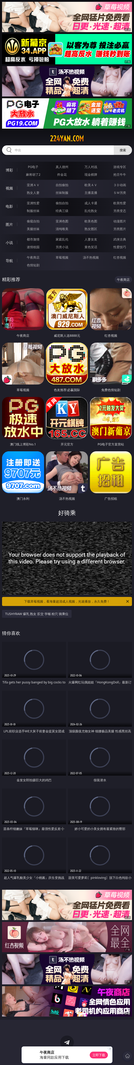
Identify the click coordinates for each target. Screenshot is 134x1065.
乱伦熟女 (90, 211)
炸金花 (62, 174)
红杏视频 (119, 257)
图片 (9, 224)
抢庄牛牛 (119, 174)
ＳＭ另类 (119, 192)
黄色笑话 (90, 247)
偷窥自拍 (33, 221)
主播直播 (90, 192)
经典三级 (62, 211)
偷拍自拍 (62, 203)
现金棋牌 (90, 174)
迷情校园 (33, 247)
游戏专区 (119, 167)
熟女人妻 (33, 192)
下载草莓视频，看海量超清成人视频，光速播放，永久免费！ (77, 601)
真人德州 (62, 167)
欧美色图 (90, 221)
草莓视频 (62, 257)
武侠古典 (119, 239)
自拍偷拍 (62, 185)
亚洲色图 (62, 221)
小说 (9, 242)
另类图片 (119, 229)
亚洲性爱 (33, 203)
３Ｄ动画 (119, 185)
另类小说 (62, 247)
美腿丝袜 (33, 229)
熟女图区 (90, 229)
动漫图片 (119, 221)
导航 (9, 260)
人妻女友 (90, 239)
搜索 (123, 150)
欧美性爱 (119, 203)
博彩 (9, 170)
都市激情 (33, 239)
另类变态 (119, 211)
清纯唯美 (62, 229)
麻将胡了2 (33, 174)
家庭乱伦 (62, 239)
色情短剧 (33, 265)
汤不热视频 (91, 257)
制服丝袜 (33, 211)
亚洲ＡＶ (33, 185)
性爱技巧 (119, 247)
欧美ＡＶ (90, 185)
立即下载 (98, 1055)
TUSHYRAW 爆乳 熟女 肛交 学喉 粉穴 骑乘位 (36, 614)
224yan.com (67, 138)
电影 (9, 206)
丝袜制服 (62, 192)
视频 (9, 188)
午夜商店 (33, 257)
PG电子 (33, 167)
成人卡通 (90, 203)
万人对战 (90, 167)
